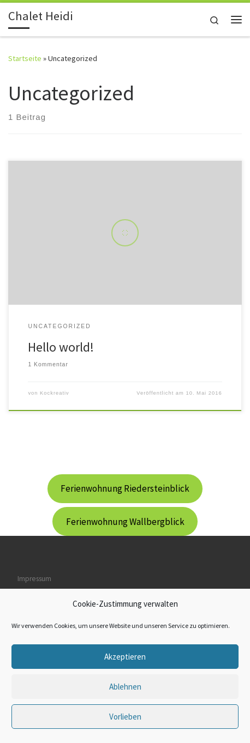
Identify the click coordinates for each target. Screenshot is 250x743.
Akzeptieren (125, 656)
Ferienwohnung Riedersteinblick (125, 488)
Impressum (34, 578)
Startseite (24, 58)
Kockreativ (54, 393)
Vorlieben (125, 716)
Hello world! (61, 347)
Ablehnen (125, 686)
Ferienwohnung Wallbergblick (125, 522)
